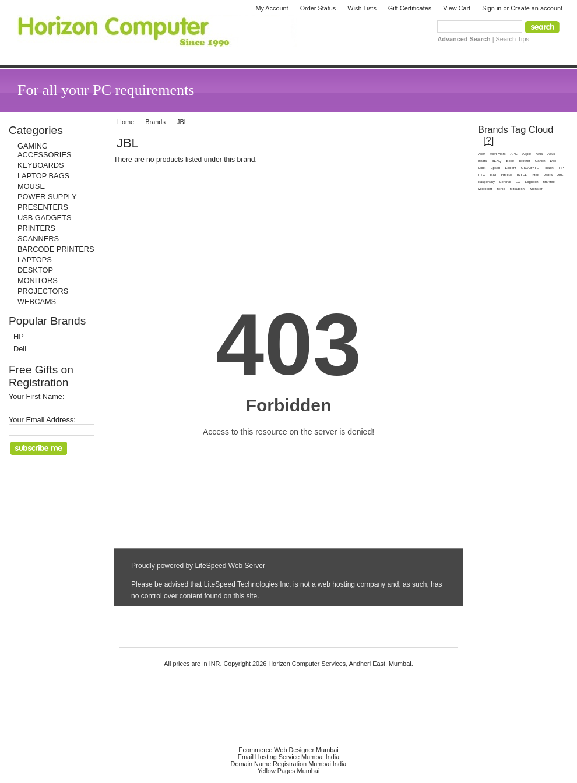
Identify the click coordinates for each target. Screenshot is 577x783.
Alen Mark (497, 154)
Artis (539, 154)
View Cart (456, 8)
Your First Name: (37, 396)
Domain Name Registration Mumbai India (289, 763)
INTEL (522, 175)
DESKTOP (35, 270)
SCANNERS (38, 238)
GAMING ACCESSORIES (44, 150)
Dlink (481, 168)
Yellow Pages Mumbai (289, 770)
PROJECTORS (42, 291)
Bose (510, 161)
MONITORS (37, 280)
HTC (481, 175)
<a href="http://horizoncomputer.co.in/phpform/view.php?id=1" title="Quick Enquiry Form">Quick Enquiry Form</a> (288, 388)
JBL (560, 175)
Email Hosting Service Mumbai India (289, 756)
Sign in (491, 8)
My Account (271, 8)
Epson (495, 168)
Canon (540, 161)
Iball (493, 175)
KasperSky (486, 182)
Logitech (532, 182)
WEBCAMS (36, 301)
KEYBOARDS (40, 165)
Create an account (536, 8)
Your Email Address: (42, 419)
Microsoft (485, 189)
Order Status (318, 8)
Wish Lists (362, 8)
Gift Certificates (409, 8)
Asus (551, 154)
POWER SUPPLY (46, 196)
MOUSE (31, 186)
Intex (535, 175)
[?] (488, 140)
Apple (526, 154)
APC (513, 154)
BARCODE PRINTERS (55, 249)
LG (518, 182)
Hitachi (549, 168)
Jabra (548, 175)
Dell (19, 348)
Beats (482, 161)
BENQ (496, 161)
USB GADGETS (44, 217)
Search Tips (512, 39)
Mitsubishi (517, 189)
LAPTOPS (34, 259)
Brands (155, 121)
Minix (501, 189)
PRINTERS (36, 228)
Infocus (506, 175)
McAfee (549, 182)
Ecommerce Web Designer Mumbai (288, 749)
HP (18, 336)
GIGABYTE (530, 168)
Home (125, 121)
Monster (536, 189)
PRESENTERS (42, 207)
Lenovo (505, 182)
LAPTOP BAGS (43, 175)
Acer (481, 154)
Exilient (510, 168)
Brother (524, 161)
